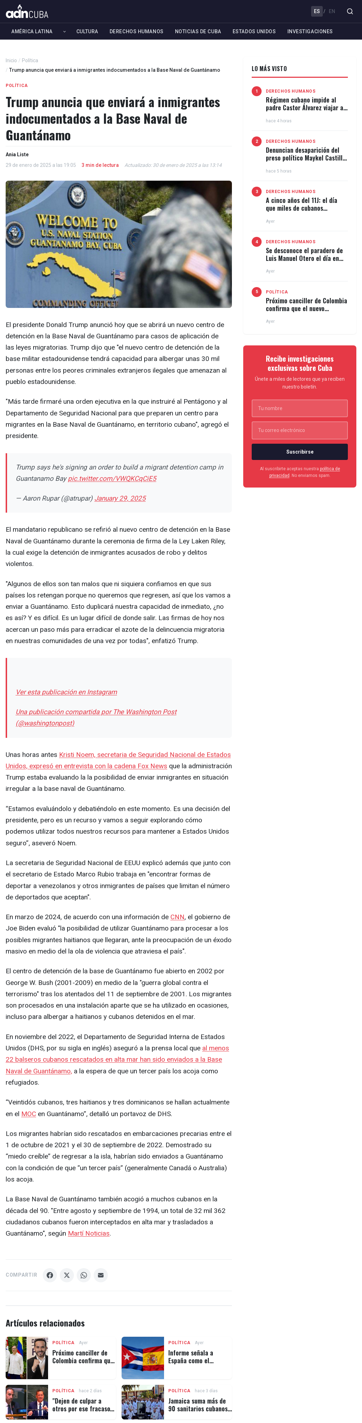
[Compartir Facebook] (50, 1275)
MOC (28, 1114)
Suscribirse (300, 452)
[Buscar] (350, 11)
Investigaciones (310, 31)
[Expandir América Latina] (64, 31)
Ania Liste (17, 154)
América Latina (32, 31)
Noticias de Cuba (198, 31)
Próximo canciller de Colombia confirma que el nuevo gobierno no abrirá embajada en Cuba (306, 312)
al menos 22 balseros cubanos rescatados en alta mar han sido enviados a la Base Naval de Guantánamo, (117, 1059)
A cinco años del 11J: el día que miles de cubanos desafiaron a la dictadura (301, 208)
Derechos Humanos (137, 31)
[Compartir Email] (101, 1275)
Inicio (11, 60)
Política (30, 60)
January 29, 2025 (120, 498)
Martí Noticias (89, 1233)
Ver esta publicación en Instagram (66, 692)
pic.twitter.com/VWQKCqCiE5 (112, 478)
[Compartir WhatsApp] (84, 1275)
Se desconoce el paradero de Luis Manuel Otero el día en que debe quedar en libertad (304, 258)
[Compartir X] (67, 1275)
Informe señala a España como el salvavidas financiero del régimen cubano (196, 1364)
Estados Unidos (254, 31)
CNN (177, 917)
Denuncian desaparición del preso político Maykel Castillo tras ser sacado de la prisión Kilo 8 (306, 161)
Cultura (87, 31)
